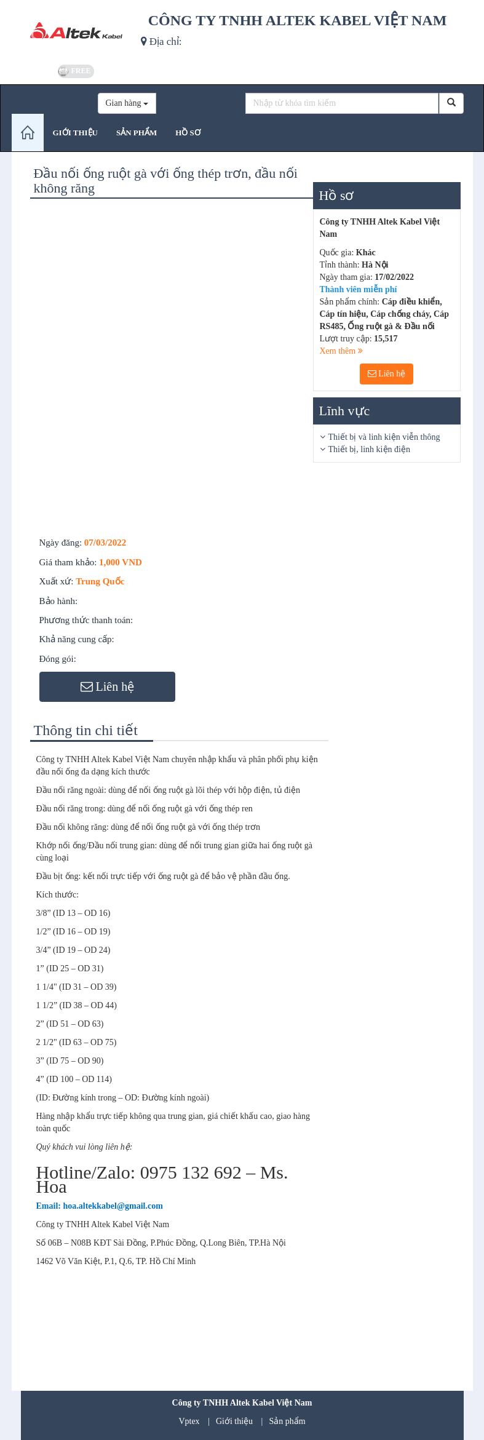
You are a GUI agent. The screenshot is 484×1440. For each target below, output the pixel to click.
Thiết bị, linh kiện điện (369, 449)
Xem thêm (341, 351)
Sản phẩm (287, 1421)
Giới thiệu (234, 1421)
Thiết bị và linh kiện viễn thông (384, 437)
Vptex (188, 1421)
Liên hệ (387, 373)
